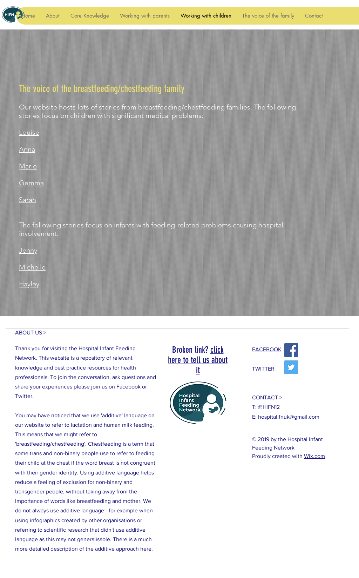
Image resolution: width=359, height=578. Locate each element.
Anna (27, 149)
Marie (28, 166)
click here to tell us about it (198, 360)
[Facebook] (291, 350)
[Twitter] (291, 367)
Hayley (29, 284)
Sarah (27, 199)
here (145, 549)
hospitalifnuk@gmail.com (288, 417)
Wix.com (314, 456)
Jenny (28, 250)
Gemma (31, 183)
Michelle (32, 267)
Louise (29, 132)
